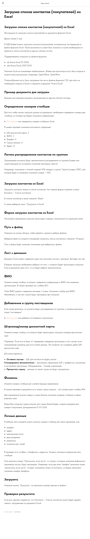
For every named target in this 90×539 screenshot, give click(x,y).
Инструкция (14, 123)
